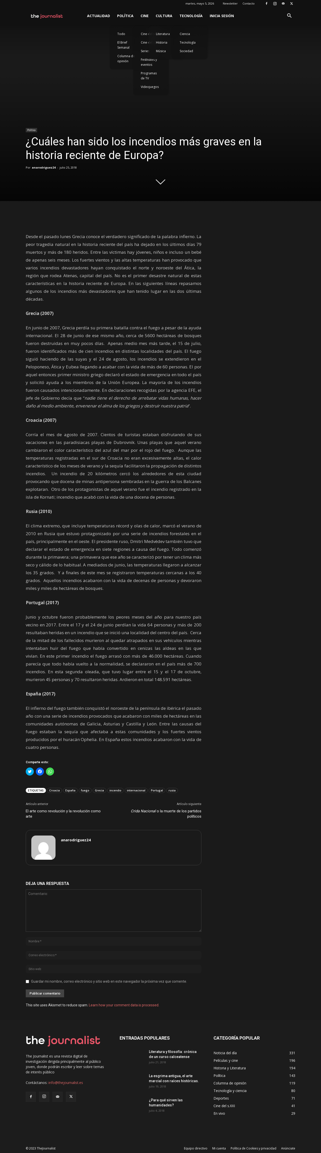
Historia (161, 42)
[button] (289, 16)
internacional (136, 790)
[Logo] (47, 16)
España (70, 790)
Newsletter (230, 3)
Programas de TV (149, 75)
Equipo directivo (195, 1148)
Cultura (164, 15)
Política (125, 15)
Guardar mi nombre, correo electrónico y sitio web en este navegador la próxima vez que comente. (109, 981)
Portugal (157, 790)
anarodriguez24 (44, 167)
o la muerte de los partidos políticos (166, 814)
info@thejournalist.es (65, 1082)
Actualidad (98, 15)
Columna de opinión (126, 58)
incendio (115, 790)
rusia (172, 790)
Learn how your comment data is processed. (124, 1005)
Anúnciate (288, 1148)
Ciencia (185, 34)
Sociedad (186, 51)
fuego (85, 790)
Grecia (99, 790)
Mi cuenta (219, 1148)
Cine (145, 15)
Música (161, 51)
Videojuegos (150, 87)
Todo (121, 34)
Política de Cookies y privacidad (253, 1148)
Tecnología (191, 15)
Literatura (163, 34)
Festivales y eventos (149, 62)
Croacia (54, 790)
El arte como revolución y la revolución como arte (63, 814)
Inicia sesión (222, 15)
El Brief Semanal (123, 45)
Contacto (249, 3)
